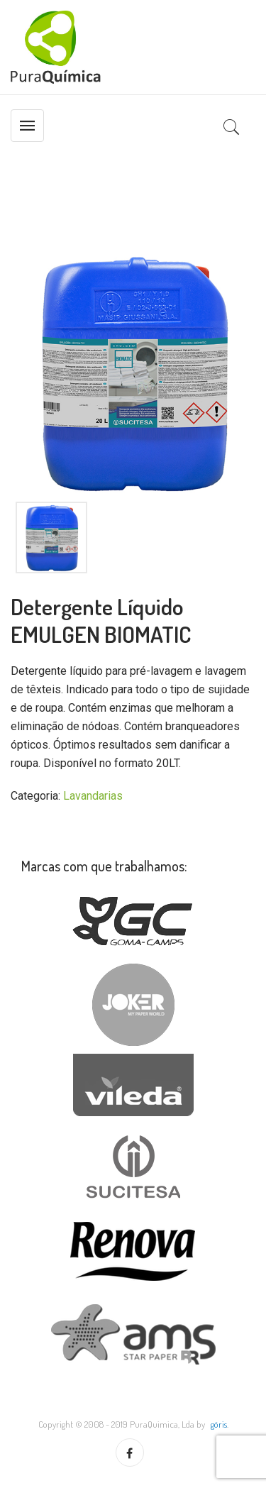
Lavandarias (93, 796)
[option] (133, 372)
